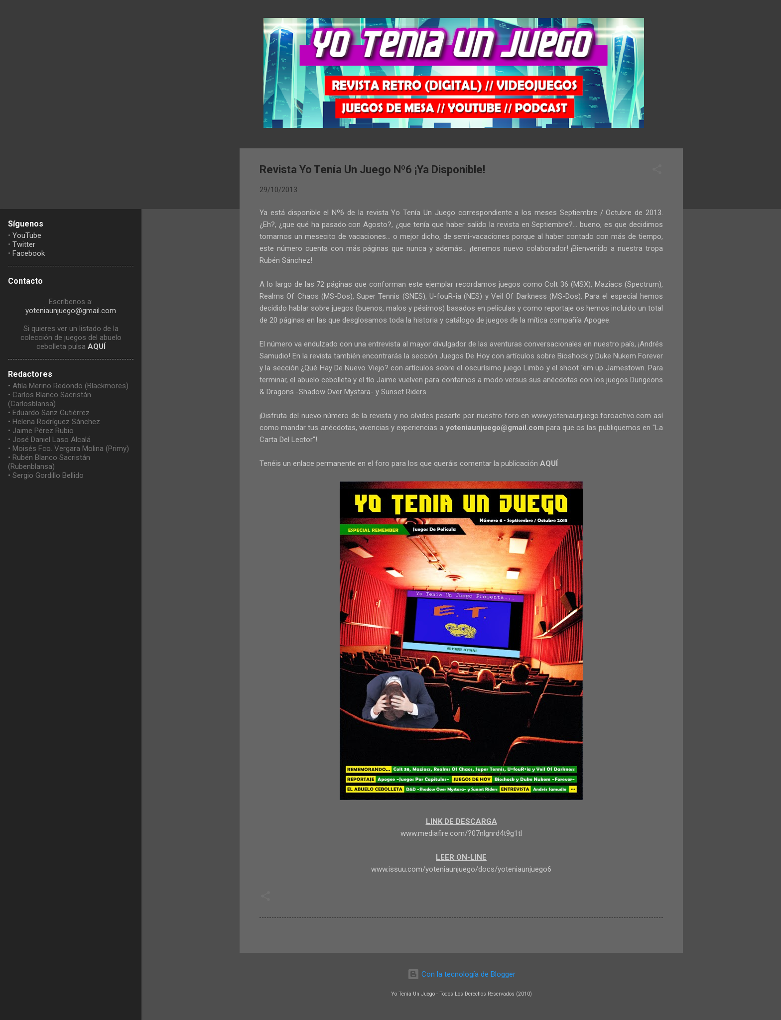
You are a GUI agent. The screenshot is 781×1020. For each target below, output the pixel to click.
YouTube (26, 235)
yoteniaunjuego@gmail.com (70, 310)
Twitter (23, 244)
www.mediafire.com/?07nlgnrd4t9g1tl (461, 833)
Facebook (28, 253)
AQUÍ (97, 346)
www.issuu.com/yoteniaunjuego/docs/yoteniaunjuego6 (461, 869)
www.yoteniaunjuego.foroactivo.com (591, 415)
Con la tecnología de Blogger (461, 974)
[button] (657, 171)
